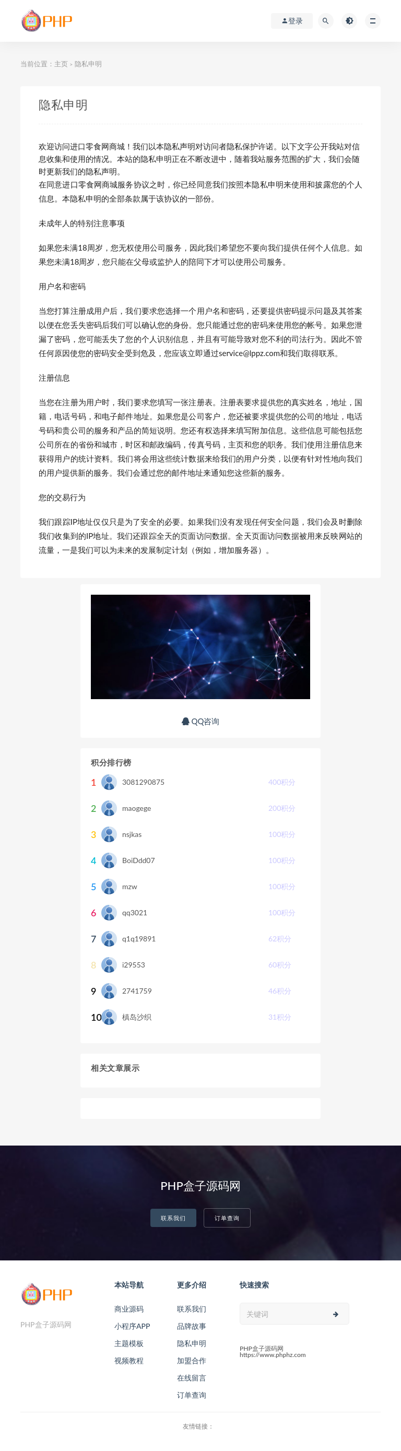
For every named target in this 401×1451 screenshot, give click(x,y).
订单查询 (227, 1217)
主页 (61, 64)
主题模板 (129, 1343)
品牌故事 (191, 1326)
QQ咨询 (201, 721)
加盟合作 (191, 1360)
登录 (292, 21)
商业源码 (129, 1308)
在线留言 (191, 1377)
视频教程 (129, 1360)
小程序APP (132, 1326)
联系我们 (173, 1217)
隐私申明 (191, 1343)
